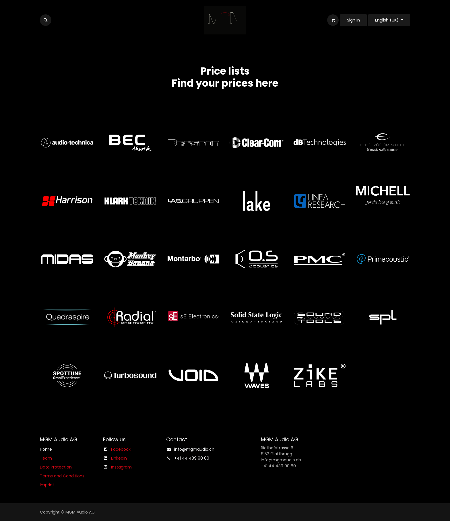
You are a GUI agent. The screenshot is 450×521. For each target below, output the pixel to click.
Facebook (121, 449)
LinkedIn (119, 458)
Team (46, 458)
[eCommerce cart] (333, 20)
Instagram (121, 467)
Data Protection (56, 467)
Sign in (353, 20)
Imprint (47, 485)
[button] (45, 20)
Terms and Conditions (62, 476)
